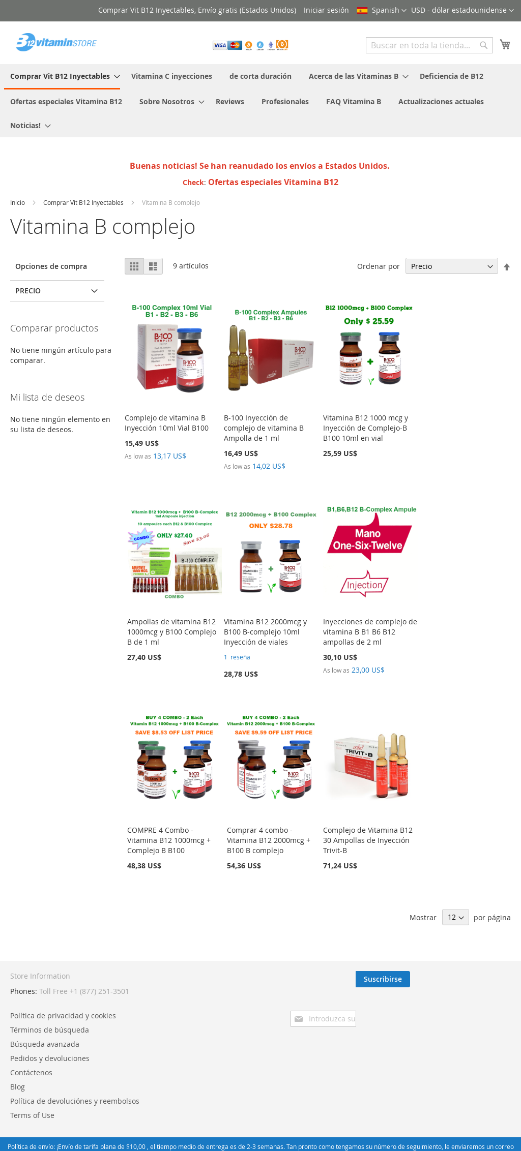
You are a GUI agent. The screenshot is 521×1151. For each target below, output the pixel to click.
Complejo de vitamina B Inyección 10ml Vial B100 (167, 423)
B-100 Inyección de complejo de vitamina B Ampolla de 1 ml (264, 428)
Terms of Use (202, 1075)
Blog (187, 1047)
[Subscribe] (483, 979)
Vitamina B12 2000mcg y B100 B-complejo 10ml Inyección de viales (265, 632)
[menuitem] (62, 76)
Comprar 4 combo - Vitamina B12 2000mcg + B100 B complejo (268, 840)
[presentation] (422, 1007)
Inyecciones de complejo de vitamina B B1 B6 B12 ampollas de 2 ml (370, 632)
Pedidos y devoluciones (219, 1018)
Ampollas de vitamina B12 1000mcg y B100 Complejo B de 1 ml (171, 632)
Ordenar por (378, 266)
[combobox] (429, 45)
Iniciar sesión (326, 10)
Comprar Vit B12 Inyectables (84, 202)
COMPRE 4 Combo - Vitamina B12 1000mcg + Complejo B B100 (169, 840)
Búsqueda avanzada (214, 1004)
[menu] (260, 100)
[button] (462, 10)
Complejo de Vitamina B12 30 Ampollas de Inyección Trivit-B (368, 840)
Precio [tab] (28, 290)
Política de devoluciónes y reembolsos (244, 1061)
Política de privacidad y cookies (233, 976)
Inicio (18, 202)
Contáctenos (201, 1033)
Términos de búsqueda (219, 990)
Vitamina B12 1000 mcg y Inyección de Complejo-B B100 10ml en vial (365, 428)
